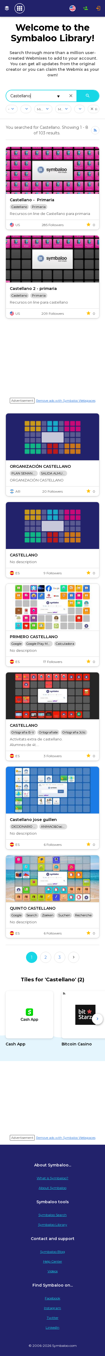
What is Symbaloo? (52, 1178)
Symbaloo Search (52, 1215)
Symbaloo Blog (52, 1252)
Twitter (53, 1318)
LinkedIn (52, 1327)
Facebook (52, 1298)
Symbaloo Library (52, 1224)
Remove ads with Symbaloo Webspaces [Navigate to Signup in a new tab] (65, 401)
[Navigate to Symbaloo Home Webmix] (20, 8)
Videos (53, 1271)
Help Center (52, 1261)
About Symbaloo (52, 1188)
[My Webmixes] (7, 8)
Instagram (52, 1308)
